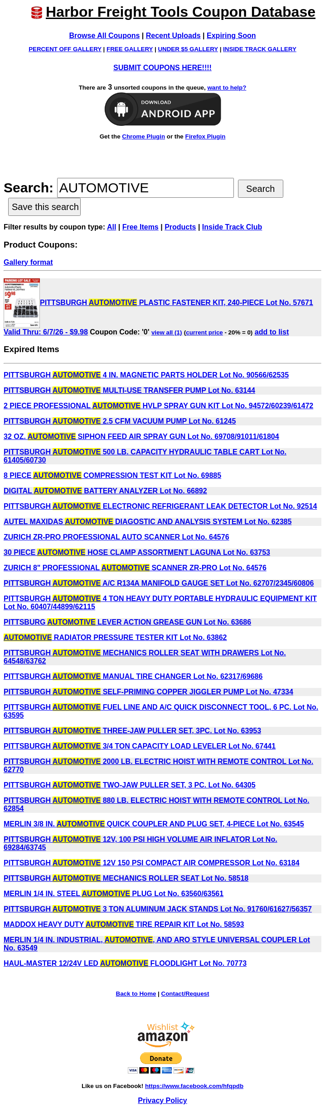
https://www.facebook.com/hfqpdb (194, 1086)
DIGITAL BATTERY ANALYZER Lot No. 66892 (105, 491)
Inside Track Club (232, 227)
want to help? (226, 87)
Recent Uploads (173, 35)
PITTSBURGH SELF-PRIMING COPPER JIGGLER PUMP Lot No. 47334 (148, 692)
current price (204, 332)
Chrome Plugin (143, 136)
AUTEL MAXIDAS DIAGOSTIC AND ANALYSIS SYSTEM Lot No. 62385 (147, 521)
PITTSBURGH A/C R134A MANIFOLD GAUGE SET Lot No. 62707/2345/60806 (159, 583)
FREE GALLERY (130, 49)
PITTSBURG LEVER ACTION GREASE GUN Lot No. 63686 (127, 622)
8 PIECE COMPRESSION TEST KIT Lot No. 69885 (112, 475)
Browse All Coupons (104, 35)
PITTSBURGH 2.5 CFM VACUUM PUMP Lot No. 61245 (120, 421)
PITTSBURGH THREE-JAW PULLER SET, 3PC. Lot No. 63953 (132, 731)
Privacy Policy (162, 1100)
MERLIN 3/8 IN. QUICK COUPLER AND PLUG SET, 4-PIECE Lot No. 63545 (154, 824)
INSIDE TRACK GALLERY (259, 49)
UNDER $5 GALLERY (188, 49)
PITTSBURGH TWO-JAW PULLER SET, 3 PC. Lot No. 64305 (130, 785)
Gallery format (28, 262)
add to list (272, 332)
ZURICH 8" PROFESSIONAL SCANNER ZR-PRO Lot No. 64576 (135, 568)
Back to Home (136, 993)
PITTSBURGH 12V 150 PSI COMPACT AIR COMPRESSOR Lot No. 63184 (152, 863)
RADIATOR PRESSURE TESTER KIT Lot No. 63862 (115, 637)
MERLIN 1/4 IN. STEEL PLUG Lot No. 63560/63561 (113, 893)
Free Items (140, 227)
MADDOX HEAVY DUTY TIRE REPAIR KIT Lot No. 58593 (124, 924)
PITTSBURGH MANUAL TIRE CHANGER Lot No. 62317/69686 (133, 676)
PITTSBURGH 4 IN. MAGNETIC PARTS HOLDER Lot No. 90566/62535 (146, 375)
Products (180, 227)
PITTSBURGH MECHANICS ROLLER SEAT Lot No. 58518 (126, 878)
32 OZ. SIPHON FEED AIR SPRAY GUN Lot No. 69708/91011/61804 (141, 436)
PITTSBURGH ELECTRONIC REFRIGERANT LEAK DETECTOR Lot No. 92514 (160, 506)
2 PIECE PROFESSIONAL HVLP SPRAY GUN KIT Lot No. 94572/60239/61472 (158, 406)
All (111, 227)
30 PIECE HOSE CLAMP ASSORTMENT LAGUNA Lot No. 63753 (137, 552)
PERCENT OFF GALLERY (65, 49)
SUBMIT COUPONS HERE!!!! (162, 68)
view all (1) (166, 332)
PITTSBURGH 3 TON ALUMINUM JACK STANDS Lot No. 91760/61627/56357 (158, 909)
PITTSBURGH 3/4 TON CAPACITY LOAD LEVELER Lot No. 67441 (140, 746)
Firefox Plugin (205, 136)
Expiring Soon (231, 35)
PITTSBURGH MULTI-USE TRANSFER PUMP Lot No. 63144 (129, 390)
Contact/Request (185, 993)
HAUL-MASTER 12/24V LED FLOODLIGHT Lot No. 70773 (125, 963)
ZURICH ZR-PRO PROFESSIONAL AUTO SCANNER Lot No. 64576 (116, 537)
